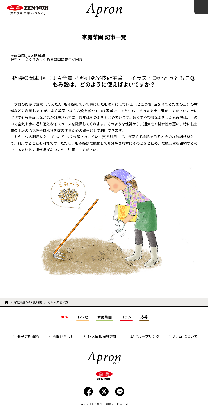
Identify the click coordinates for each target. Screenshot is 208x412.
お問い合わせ (63, 336)
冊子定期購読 (28, 336)
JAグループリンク (144, 336)
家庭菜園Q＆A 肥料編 (28, 302)
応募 (144, 317)
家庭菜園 (104, 317)
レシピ (82, 317)
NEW (64, 317)
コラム (126, 317)
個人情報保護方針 (102, 336)
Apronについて (185, 336)
